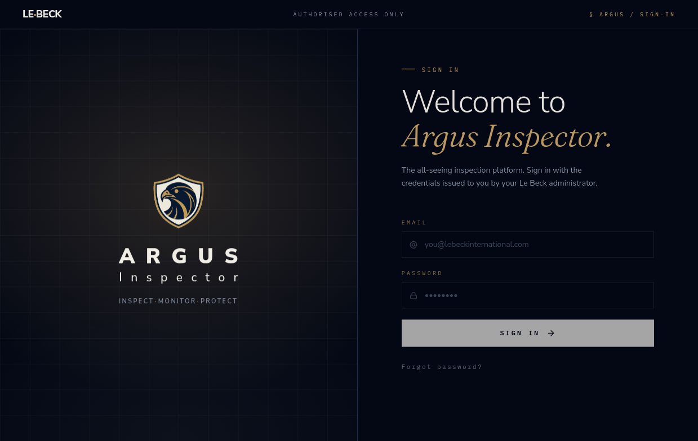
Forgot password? (442, 370)
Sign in (528, 335)
